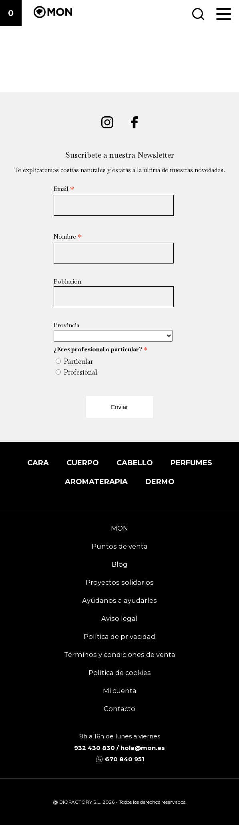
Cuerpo (82, 462)
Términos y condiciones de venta (119, 655)
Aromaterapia (96, 481)
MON (119, 528)
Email (64, 189)
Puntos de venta (120, 546)
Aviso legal (119, 618)
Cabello (134, 462)
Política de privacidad (119, 636)
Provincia (66, 325)
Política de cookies (119, 673)
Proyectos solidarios (120, 582)
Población (67, 281)
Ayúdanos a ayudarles (119, 600)
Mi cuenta (120, 691)
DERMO (160, 481)
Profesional (80, 372)
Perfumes (191, 462)
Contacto (119, 709)
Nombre (68, 236)
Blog (120, 564)
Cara (38, 462)
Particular (78, 361)
